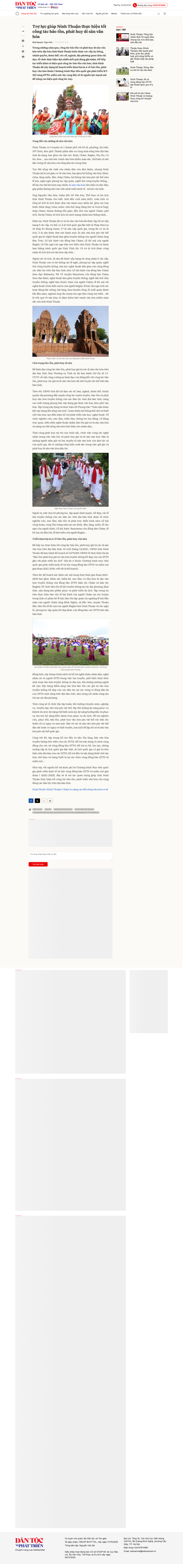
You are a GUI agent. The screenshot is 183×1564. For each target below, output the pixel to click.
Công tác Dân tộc (29, 13)
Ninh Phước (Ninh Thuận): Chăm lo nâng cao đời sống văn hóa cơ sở (70, 789)
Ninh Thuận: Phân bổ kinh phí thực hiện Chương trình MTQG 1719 (83, 828)
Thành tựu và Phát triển (134, 13)
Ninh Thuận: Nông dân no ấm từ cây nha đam (142, 68)
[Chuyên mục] (164, 13)
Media (117, 13)
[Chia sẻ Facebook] (23, 41)
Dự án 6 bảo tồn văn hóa (84, 809)
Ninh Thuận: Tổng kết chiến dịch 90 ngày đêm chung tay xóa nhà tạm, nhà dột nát (142, 38)
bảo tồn (48, 809)
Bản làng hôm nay (71, 13)
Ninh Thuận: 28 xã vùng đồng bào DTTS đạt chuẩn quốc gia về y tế (141, 83)
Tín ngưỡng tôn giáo (50, 13)
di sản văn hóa (77, 184)
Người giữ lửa (104, 13)
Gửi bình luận (38, 864)
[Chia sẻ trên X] (23, 46)
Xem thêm (70, 1225)
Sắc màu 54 (89, 13)
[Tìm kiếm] (158, 13)
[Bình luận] (23, 51)
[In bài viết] (23, 57)
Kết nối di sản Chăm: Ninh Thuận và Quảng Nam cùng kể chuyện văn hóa (141, 97)
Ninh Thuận (37, 809)
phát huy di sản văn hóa (63, 809)
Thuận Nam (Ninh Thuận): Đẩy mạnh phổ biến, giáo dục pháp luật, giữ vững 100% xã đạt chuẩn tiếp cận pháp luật (142, 55)
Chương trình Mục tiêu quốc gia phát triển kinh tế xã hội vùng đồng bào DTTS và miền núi (65, 812)
